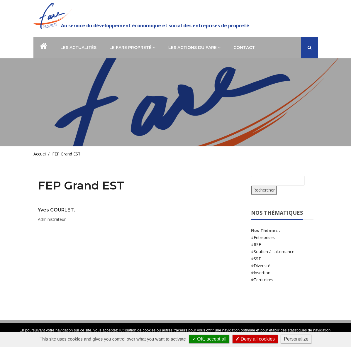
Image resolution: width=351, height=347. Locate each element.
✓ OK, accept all (209, 338)
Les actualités (78, 47)
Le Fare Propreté (132, 47)
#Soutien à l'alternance (272, 251)
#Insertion (260, 272)
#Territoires (262, 279)
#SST (256, 258)
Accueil (40, 154)
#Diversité (260, 265)
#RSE (256, 244)
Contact (244, 47)
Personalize (296, 338)
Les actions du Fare (194, 47)
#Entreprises (263, 237)
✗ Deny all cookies (255, 338)
